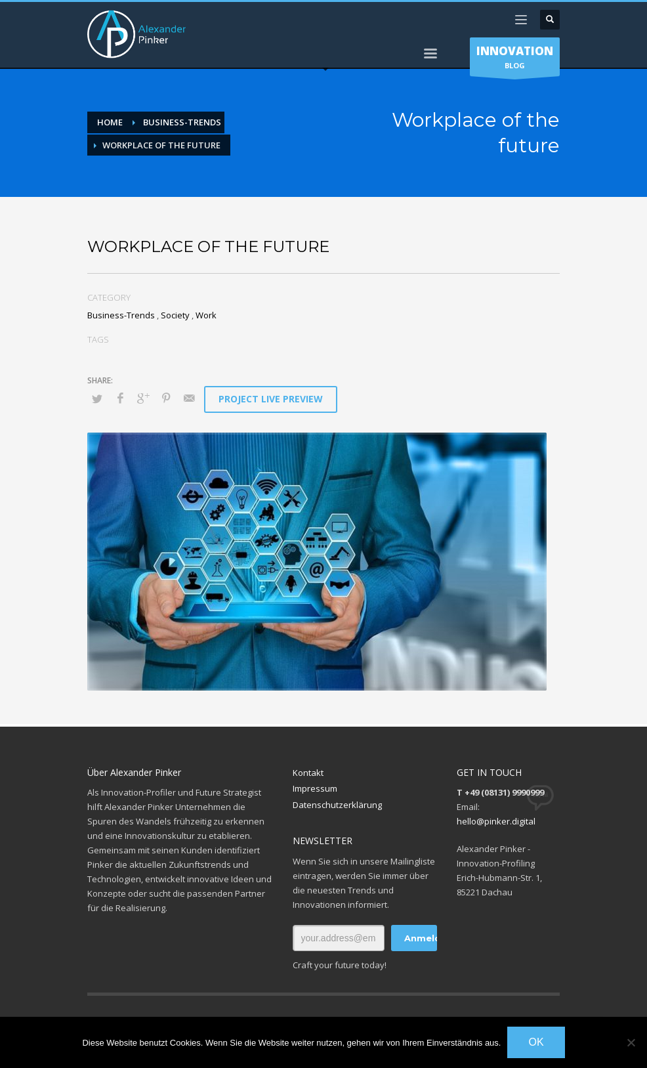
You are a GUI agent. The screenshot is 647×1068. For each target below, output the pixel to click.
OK (535, 1042)
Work (206, 315)
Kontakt (308, 773)
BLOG (515, 59)
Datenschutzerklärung (337, 805)
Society (175, 315)
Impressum (315, 788)
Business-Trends (121, 315)
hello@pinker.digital (496, 821)
